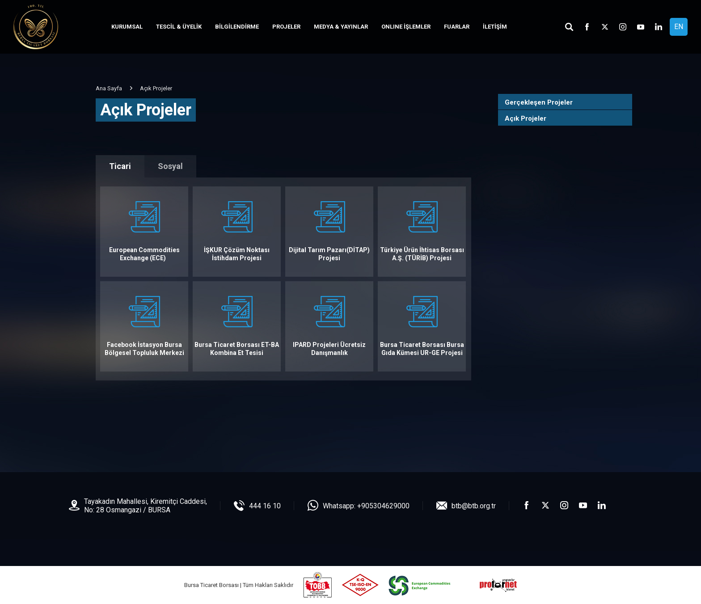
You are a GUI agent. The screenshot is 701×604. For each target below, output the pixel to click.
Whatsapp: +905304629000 (366, 506)
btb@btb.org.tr (474, 506)
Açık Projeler (525, 118)
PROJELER (286, 26)
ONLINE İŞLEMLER (406, 26)
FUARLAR (456, 26)
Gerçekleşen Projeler (539, 102)
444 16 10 (265, 506)
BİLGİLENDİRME (237, 26)
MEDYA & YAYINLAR (341, 26)
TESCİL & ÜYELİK (179, 26)
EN (678, 26)
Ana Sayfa (109, 88)
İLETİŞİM (495, 26)
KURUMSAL (127, 26)
